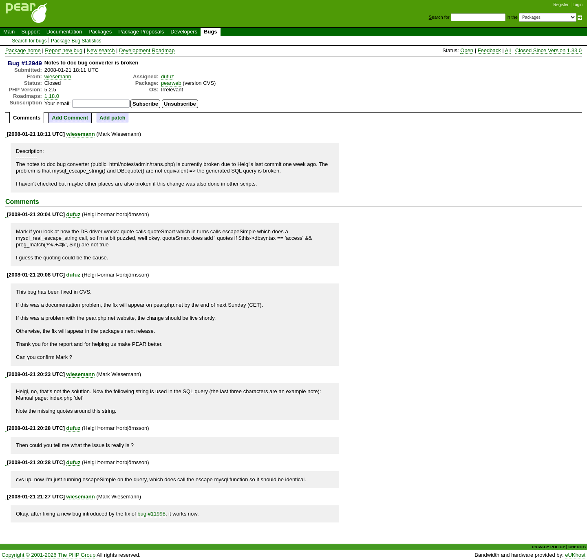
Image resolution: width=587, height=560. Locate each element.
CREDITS (577, 547)
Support (30, 32)
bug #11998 (151, 514)
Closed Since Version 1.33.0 (548, 50)
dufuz (167, 76)
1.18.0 (51, 96)
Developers (183, 32)
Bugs (210, 32)
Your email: (57, 103)
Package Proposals (141, 32)
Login (578, 4)
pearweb (171, 83)
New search (101, 50)
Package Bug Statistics (76, 41)
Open (466, 50)
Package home (23, 50)
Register (561, 4)
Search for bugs (29, 41)
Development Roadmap (147, 50)
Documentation (64, 32)
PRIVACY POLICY (548, 547)
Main (9, 32)
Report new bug (63, 50)
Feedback (489, 50)
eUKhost (575, 555)
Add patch (112, 118)
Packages (100, 32)
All (508, 50)
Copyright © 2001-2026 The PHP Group (48, 555)
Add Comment (70, 118)
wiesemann (57, 76)
